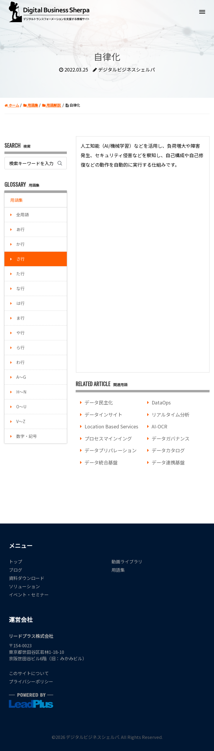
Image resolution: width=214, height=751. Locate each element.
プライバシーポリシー (31, 681)
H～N (21, 392)
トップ (15, 561)
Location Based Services (111, 426)
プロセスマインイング (108, 438)
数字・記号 (26, 436)
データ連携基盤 (168, 462)
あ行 (20, 229)
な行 (20, 288)
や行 (20, 333)
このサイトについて (29, 673)
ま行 (20, 318)
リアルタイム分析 (170, 414)
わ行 (20, 362)
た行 (20, 274)
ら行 (20, 347)
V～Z (20, 421)
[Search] (35, 163)
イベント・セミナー (29, 594)
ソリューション (24, 586)
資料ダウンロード (26, 578)
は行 (20, 303)
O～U (21, 406)
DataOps (161, 402)
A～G (21, 377)
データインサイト (103, 414)
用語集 (16, 200)
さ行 (20, 259)
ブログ (15, 570)
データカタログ (168, 450)
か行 (20, 244)
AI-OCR (159, 426)
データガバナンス (170, 438)
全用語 (22, 214)
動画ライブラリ (126, 561)
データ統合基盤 (101, 462)
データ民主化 (99, 402)
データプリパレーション (111, 450)
